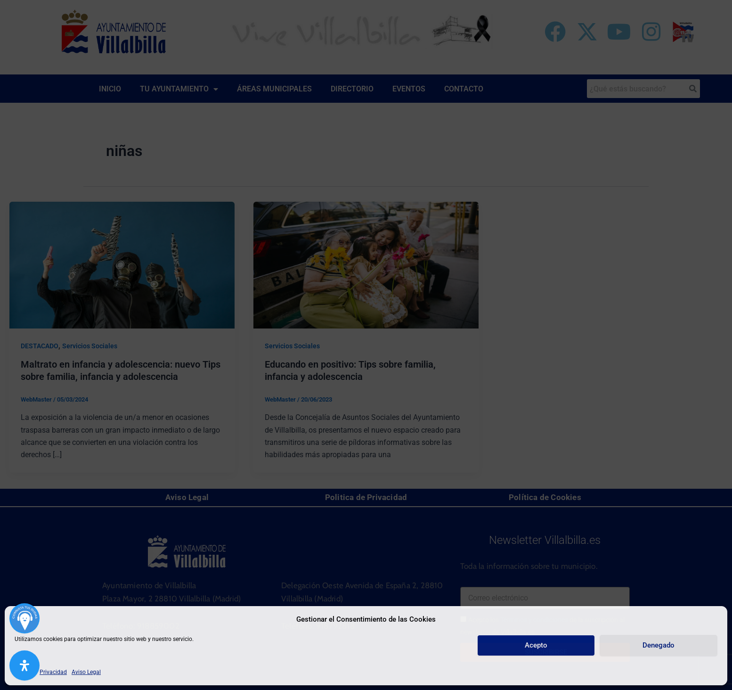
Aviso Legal (86, 672)
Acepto (536, 645)
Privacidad (53, 672)
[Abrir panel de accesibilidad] (24, 665)
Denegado (659, 645)
